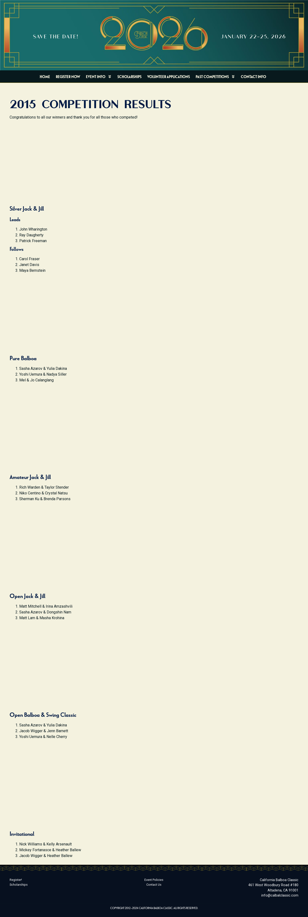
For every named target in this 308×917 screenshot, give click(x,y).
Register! (16, 880)
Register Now (68, 76)
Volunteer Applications (168, 76)
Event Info (99, 76)
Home (45, 76)
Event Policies (153, 880)
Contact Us (153, 884)
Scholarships (129, 76)
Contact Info (253, 76)
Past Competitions (215, 76)
